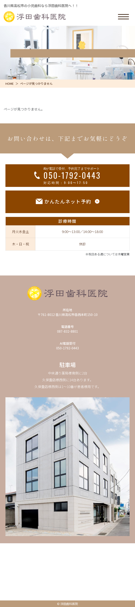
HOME (9, 83)
